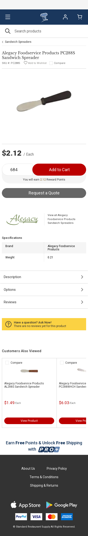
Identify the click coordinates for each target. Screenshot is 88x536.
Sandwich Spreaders (18, 41)
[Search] (44, 31)
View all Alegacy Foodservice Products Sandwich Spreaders (61, 219)
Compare (59, 63)
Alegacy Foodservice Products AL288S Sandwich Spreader (24, 385)
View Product (29, 420)
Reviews (10, 302)
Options (10, 290)
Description (12, 277)
